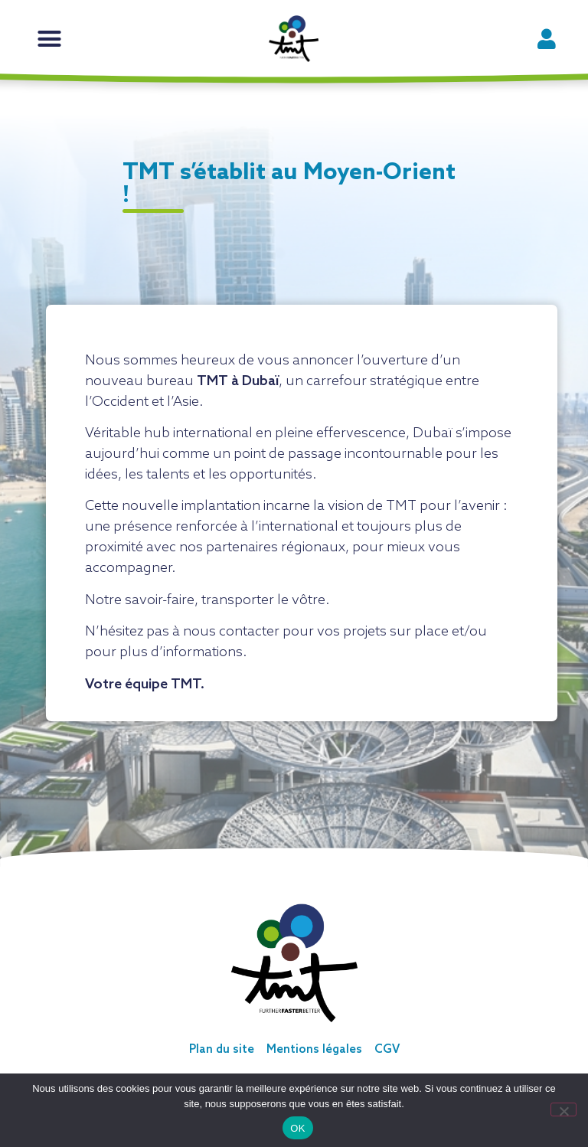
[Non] (563, 1109)
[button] (50, 39)
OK (297, 1128)
